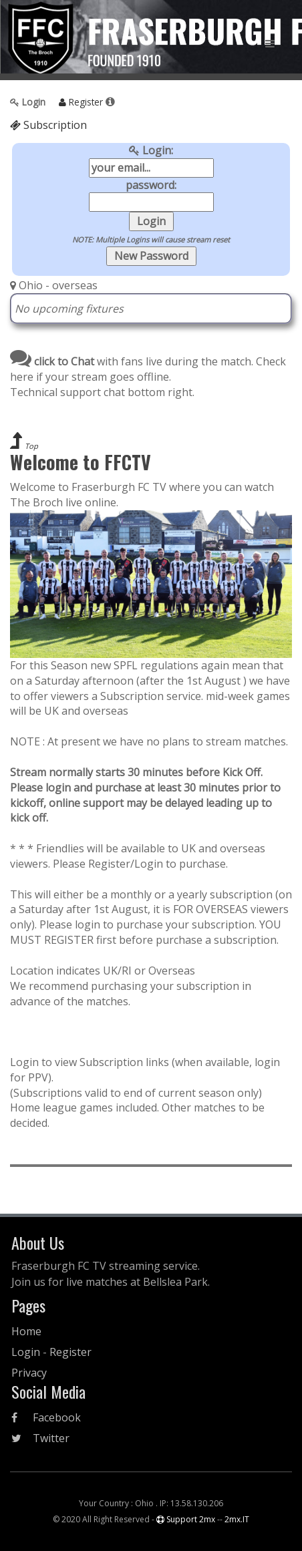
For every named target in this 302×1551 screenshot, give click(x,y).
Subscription (48, 125)
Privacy (29, 1372)
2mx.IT (236, 1519)
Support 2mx (185, 1519)
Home (26, 1331)
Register (79, 102)
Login (29, 102)
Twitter (40, 1438)
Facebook (46, 1417)
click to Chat (52, 361)
